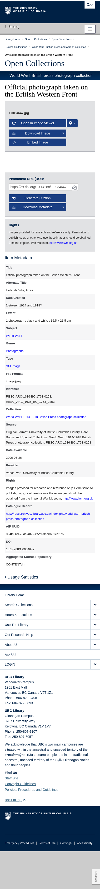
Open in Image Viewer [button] (33, 179)
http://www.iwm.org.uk (78, 536)
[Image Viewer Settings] (72, 180)
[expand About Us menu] (95, 682)
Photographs (15, 388)
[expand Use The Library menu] (95, 662)
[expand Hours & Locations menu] (95, 652)
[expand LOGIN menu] (95, 702)
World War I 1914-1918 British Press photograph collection (46, 454)
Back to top (15, 837)
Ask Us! (10, 692)
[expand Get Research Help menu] (95, 672)
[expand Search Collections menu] (95, 643)
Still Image (13, 403)
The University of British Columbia (36, 10)
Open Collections (35, 63)
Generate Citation (31, 236)
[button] (24, 837)
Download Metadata (38, 245)
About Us (12, 682)
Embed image (30, 199)
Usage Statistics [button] (21, 614)
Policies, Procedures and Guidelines (31, 827)
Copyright (66, 881)
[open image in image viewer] (50, 136)
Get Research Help (19, 672)
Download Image (38, 189)
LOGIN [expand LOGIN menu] (10, 702)
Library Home (15, 633)
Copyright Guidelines (20, 822)
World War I (14, 373)
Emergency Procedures (19, 881)
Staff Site (11, 816)
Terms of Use (47, 881)
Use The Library (16, 662)
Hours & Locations (18, 652)
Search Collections (19, 642)
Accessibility (84, 881)
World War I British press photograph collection (51, 75)
